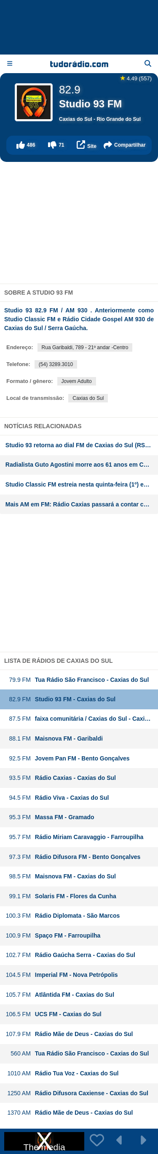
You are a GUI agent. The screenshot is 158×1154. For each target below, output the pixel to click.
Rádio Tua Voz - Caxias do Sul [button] (62, 1073)
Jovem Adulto (77, 381)
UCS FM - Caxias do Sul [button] (53, 1014)
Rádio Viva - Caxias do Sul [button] (57, 797)
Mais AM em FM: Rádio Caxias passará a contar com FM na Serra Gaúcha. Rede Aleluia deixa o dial (81, 504)
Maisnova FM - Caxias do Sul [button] (60, 876)
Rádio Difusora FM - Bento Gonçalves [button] (73, 857)
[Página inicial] (79, 63)
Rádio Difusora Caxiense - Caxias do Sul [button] (76, 1093)
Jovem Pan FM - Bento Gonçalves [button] (67, 758)
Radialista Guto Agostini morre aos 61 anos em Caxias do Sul (81, 464)
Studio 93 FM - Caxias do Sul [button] (60, 699)
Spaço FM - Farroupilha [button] (53, 935)
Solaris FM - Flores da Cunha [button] (60, 896)
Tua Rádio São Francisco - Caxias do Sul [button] (77, 679)
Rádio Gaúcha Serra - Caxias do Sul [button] (70, 955)
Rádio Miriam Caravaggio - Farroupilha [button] (74, 837)
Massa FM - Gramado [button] (49, 817)
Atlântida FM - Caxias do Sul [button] (59, 994)
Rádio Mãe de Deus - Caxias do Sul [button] (69, 1034)
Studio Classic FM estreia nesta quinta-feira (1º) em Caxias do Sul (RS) (81, 484)
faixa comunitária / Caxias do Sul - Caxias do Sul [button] (81, 718)
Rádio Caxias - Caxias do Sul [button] (60, 778)
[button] (26, 145)
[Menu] (10, 63)
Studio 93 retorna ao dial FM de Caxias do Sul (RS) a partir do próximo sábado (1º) (81, 445)
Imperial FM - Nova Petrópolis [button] (61, 975)
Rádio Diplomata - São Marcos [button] (62, 915)
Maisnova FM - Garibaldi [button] (54, 738)
